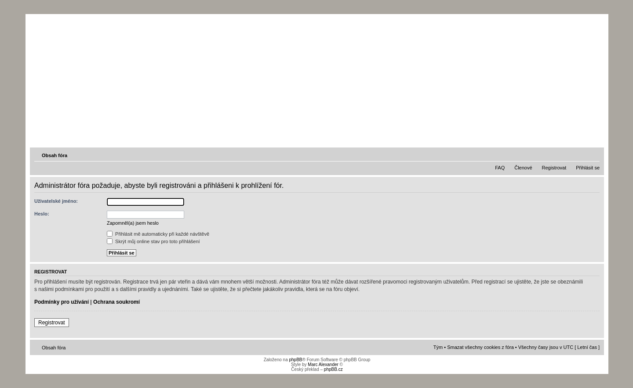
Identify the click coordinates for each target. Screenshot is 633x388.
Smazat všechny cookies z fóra (480, 347)
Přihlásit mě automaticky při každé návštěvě (158, 234)
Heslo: (41, 213)
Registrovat (554, 167)
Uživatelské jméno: (56, 201)
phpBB (295, 359)
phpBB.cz (333, 369)
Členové (523, 167)
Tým (438, 347)
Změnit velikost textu (594, 155)
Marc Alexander (323, 364)
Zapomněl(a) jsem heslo (133, 223)
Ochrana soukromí (116, 302)
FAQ (500, 167)
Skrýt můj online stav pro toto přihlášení (153, 241)
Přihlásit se (588, 167)
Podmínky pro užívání (61, 302)
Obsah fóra (54, 155)
